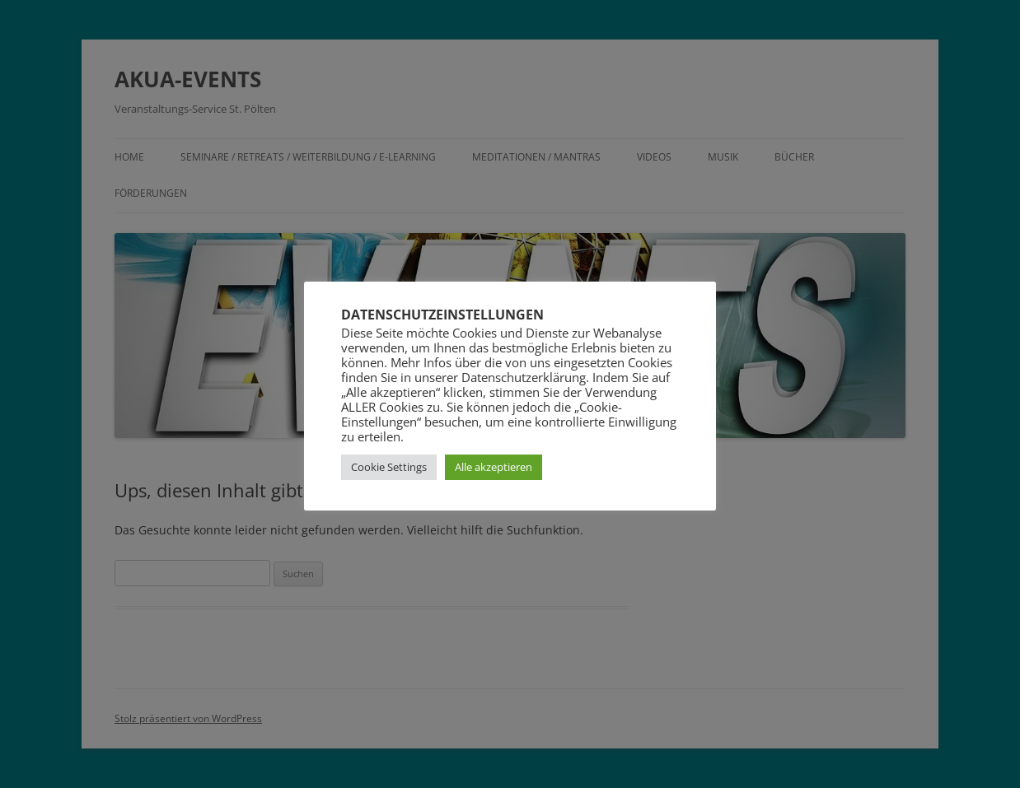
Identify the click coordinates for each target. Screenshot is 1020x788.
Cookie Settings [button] (389, 466)
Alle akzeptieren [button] (493, 466)
